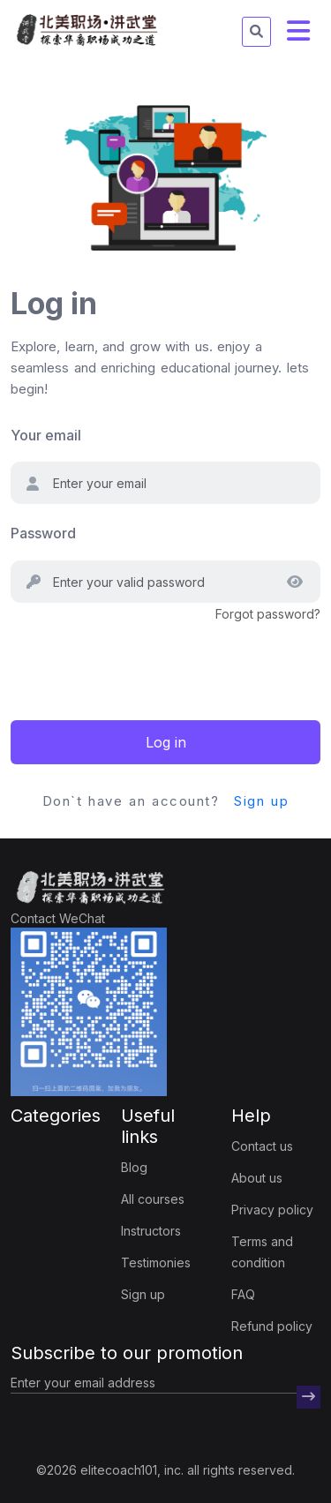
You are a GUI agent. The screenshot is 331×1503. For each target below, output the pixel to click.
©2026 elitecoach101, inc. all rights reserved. (165, 1469)
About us (256, 1177)
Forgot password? (267, 613)
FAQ (243, 1294)
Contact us (262, 1146)
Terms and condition (262, 1252)
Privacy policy (272, 1209)
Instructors (151, 1230)
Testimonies (156, 1262)
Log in (166, 742)
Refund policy (271, 1326)
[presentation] (145, 659)
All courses (152, 1198)
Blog (134, 1167)
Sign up (261, 801)
